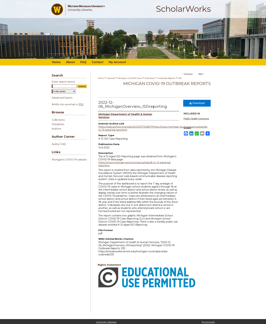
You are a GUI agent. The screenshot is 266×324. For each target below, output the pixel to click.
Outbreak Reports (166, 78)
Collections (58, 119)
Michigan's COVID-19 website (69, 159)
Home (101, 78)
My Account (208, 322)
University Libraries (106, 322)
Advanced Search (62, 97)
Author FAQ (59, 144)
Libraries (111, 78)
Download (197, 103)
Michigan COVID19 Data (130, 78)
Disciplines (58, 124)
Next (200, 73)
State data (150, 78)
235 (180, 78)
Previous (188, 73)
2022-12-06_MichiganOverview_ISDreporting (132, 104)
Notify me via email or (67, 104)
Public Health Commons (196, 118)
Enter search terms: (63, 81)
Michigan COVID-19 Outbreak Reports (167, 83)
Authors (56, 128)
